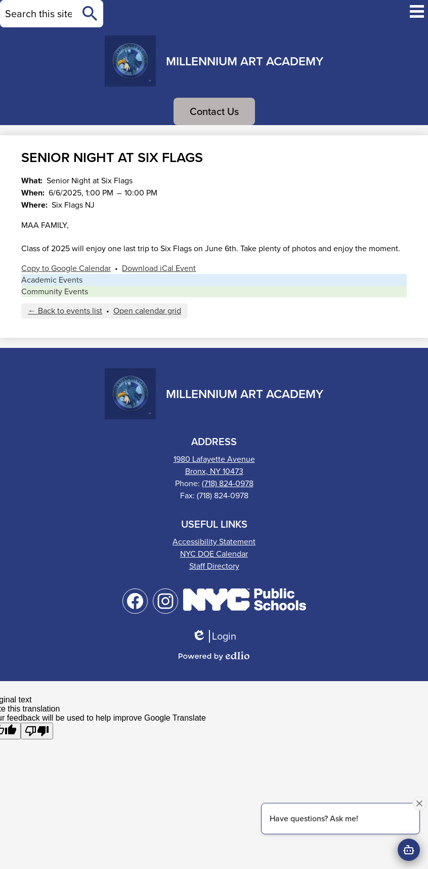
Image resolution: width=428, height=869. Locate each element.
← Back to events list (65, 311)
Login (214, 636)
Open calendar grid (147, 311)
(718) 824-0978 (227, 483)
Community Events (54, 291)
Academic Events (51, 280)
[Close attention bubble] (419, 803)
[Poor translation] (37, 731)
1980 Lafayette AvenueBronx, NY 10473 (214, 465)
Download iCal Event (159, 268)
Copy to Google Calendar (66, 268)
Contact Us (214, 111)
